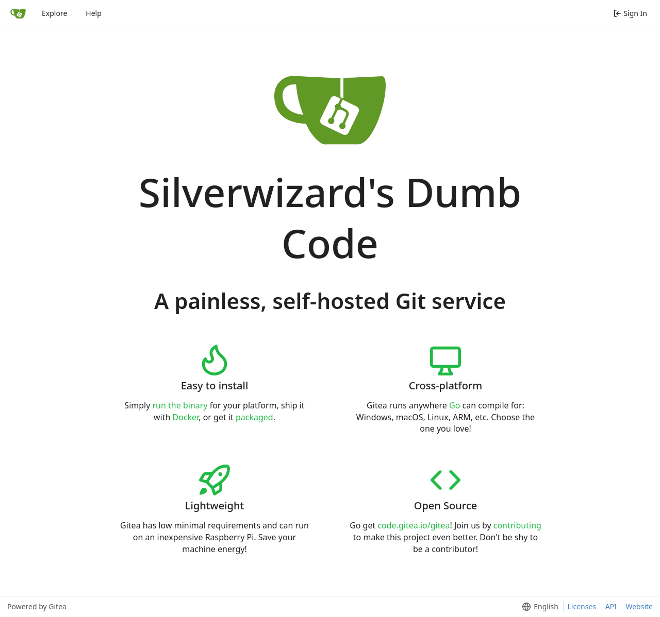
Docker (186, 417)
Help (94, 13)
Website (639, 606)
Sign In (630, 13)
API (611, 606)
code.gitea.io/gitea (413, 525)
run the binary (180, 405)
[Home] (18, 13)
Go (454, 405)
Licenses (582, 606)
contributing (517, 525)
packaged (254, 417)
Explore (54, 13)
